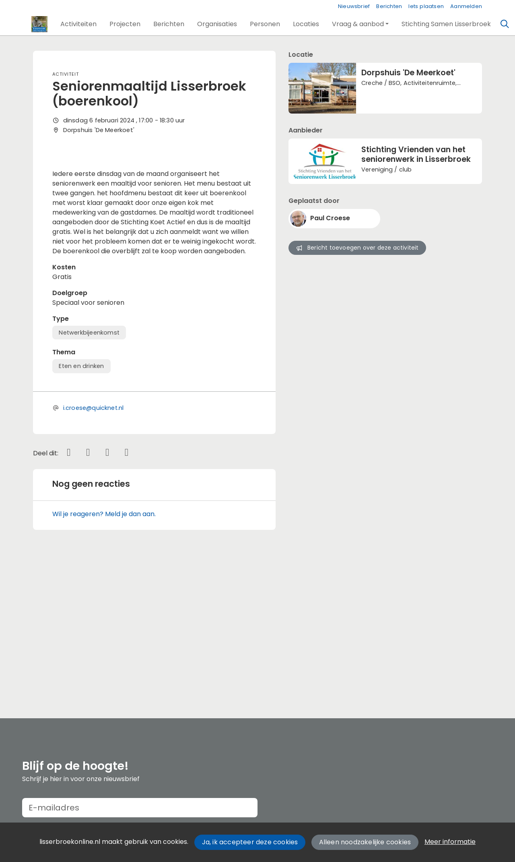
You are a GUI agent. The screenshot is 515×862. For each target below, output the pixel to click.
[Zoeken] (505, 24)
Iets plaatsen (426, 6)
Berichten (389, 6)
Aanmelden (466, 6)
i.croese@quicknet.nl (93, 551)
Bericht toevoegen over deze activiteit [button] (357, 248)
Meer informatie (450, 841)
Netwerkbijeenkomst (89, 475)
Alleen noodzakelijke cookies (365, 842)
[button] (78, 24)
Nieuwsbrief (354, 6)
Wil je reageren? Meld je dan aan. (104, 656)
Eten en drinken (81, 509)
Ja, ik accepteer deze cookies (250, 842)
